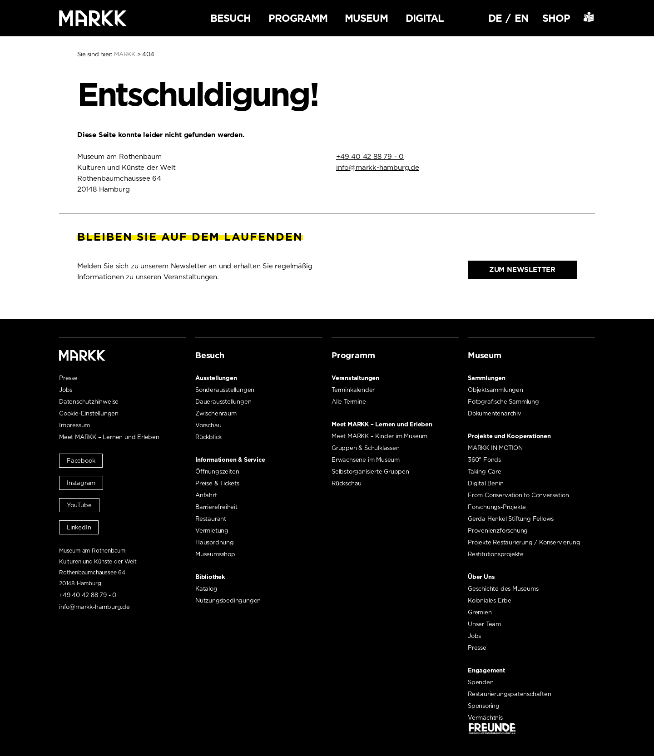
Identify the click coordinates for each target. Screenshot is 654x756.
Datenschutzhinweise (89, 401)
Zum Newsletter (522, 270)
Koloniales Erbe (489, 600)
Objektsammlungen (495, 389)
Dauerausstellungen (223, 401)
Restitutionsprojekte (496, 554)
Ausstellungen (216, 378)
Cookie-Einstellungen (89, 413)
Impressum (74, 425)
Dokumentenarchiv (494, 413)
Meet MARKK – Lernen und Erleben (109, 437)
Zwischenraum (216, 413)
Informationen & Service (230, 459)
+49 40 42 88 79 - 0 (370, 157)
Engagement (486, 670)
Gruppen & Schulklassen (366, 448)
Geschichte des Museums (503, 588)
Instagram (81, 482)
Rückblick (208, 437)
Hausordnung (214, 542)
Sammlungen (486, 378)
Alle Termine (349, 401)
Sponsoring (484, 705)
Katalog (206, 588)
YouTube (79, 505)
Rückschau (347, 483)
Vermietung (211, 530)
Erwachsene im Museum (366, 459)
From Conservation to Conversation (518, 495)
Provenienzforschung (498, 530)
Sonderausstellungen (224, 389)
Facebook (81, 460)
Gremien (480, 612)
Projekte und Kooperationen (509, 436)
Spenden (481, 682)
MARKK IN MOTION (495, 448)
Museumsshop (215, 554)
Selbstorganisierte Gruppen (370, 471)
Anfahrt (206, 495)
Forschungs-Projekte (497, 507)
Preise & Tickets (217, 483)
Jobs (65, 389)
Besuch (230, 18)
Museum (366, 18)
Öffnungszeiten (217, 471)
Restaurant (210, 518)
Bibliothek (210, 576)
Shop (556, 18)
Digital (425, 18)
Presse (68, 378)
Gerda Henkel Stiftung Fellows (511, 518)
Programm (297, 18)
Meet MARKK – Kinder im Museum (379, 436)
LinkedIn (79, 527)
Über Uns (481, 576)
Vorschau (208, 425)
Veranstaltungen (355, 378)
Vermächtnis (485, 717)
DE (495, 18)
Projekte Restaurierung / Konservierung (524, 542)
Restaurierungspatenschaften (509, 694)
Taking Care (484, 471)
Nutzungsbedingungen (228, 600)
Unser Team (484, 624)
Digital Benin (485, 483)
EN (521, 18)
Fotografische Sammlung (503, 401)
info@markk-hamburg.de (377, 167)
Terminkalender (353, 389)
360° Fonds (484, 459)
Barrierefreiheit (216, 507)
